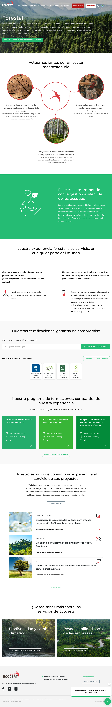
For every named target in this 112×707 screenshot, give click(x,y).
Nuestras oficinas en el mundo (56, 679)
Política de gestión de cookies (64, 699)
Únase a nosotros (90, 682)
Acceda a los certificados (54, 676)
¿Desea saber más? (56, 503)
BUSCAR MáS (56, 587)
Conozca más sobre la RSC (75, 650)
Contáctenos (88, 677)
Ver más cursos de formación (56, 454)
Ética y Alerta (94, 699)
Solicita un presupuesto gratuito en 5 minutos (22, 40)
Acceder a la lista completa (96, 358)
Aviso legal (6, 699)
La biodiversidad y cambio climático (25, 650)
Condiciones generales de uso (21, 699)
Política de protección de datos (42, 699)
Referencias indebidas (82, 699)
